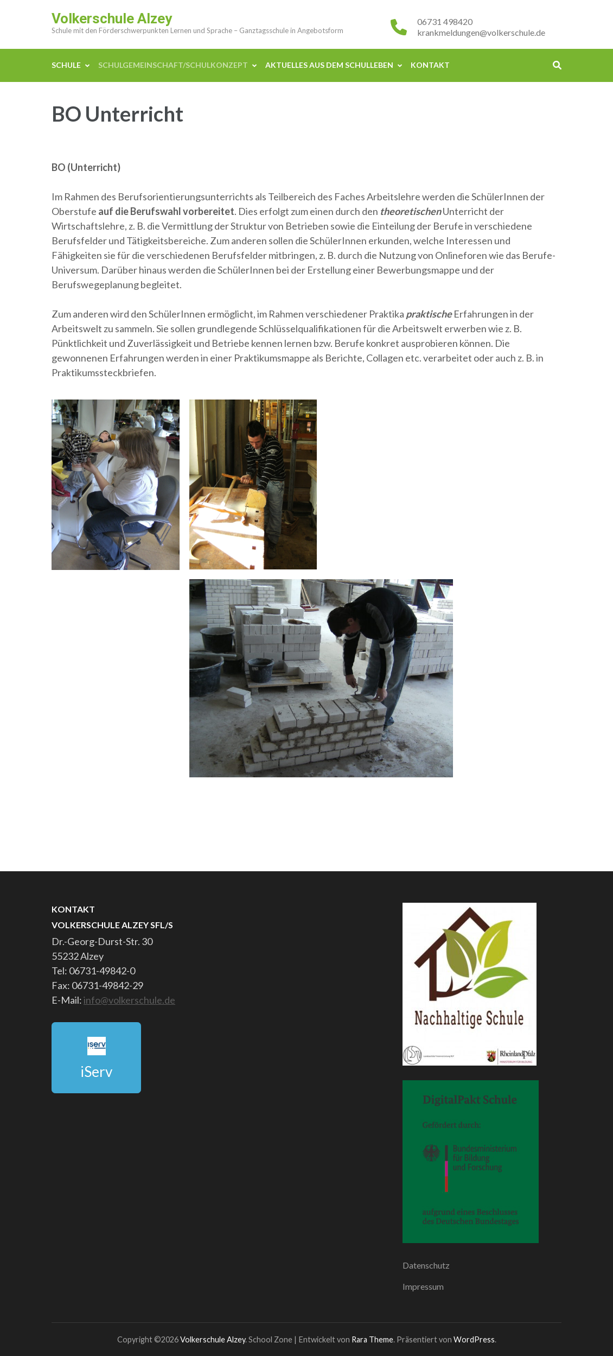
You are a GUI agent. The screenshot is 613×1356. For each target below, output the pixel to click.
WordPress (474, 1339)
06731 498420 (444, 21)
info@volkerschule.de (129, 1000)
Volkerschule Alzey (112, 18)
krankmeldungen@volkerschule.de (481, 32)
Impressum (423, 1286)
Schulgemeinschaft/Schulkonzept (173, 64)
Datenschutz (426, 1265)
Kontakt (430, 64)
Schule (66, 64)
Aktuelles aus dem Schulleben (329, 64)
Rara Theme (372, 1339)
